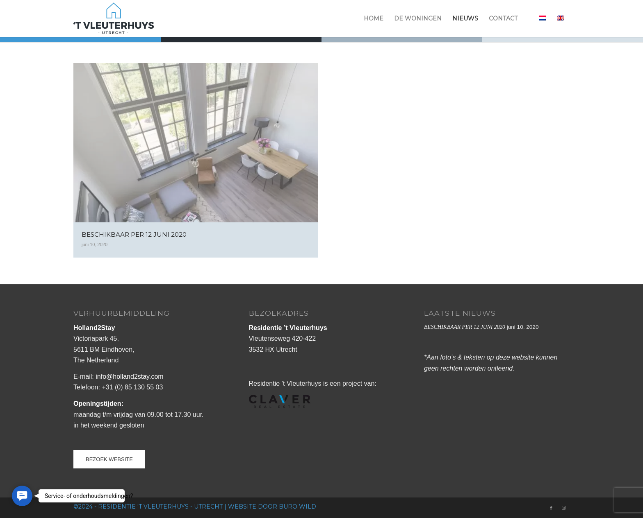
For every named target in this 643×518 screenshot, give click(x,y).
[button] (22, 496)
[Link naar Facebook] (551, 508)
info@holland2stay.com (129, 376)
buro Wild (297, 506)
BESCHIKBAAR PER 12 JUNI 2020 (464, 327)
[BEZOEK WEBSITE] (109, 459)
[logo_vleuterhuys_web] (113, 18)
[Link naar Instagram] (563, 508)
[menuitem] (373, 18)
